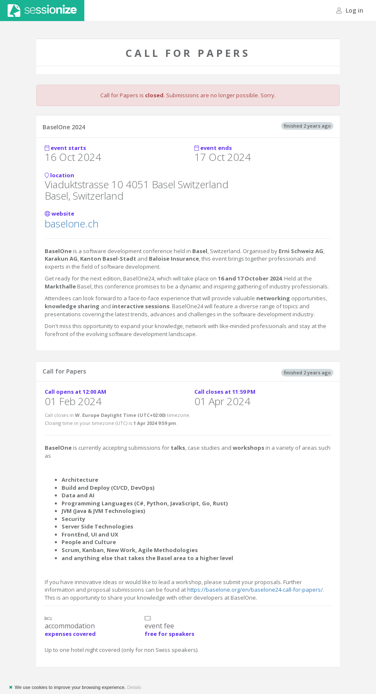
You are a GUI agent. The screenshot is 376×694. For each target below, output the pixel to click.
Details (134, 687)
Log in (349, 10)
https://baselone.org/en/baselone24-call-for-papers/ (255, 589)
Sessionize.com (42, 10)
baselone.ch (72, 223)
